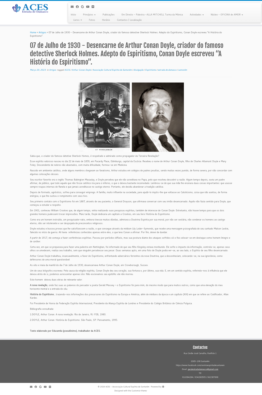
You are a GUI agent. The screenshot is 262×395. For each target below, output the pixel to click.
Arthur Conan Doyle (81, 69)
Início (73, 14)
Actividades (197, 14)
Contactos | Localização (129, 19)
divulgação (138, 69)
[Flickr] (94, 7)
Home (33, 32)
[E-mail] (73, 7)
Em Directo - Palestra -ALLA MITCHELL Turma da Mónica (152, 14)
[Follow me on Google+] (83, 7)
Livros (77, 19)
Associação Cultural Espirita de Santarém (112, 69)
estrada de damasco (167, 69)
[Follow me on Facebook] (78, 7)
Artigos (42, 32)
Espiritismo (151, 69)
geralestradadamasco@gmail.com (203, 369)
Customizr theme (139, 390)
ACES (67, 69)
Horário (106, 19)
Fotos (92, 19)
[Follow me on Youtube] (89, 7)
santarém (182, 69)
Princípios (89, 14)
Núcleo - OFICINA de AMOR (227, 14)
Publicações (108, 14)
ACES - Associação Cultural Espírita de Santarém (127, 386)
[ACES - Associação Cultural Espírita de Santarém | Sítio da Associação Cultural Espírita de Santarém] (30, 8)
